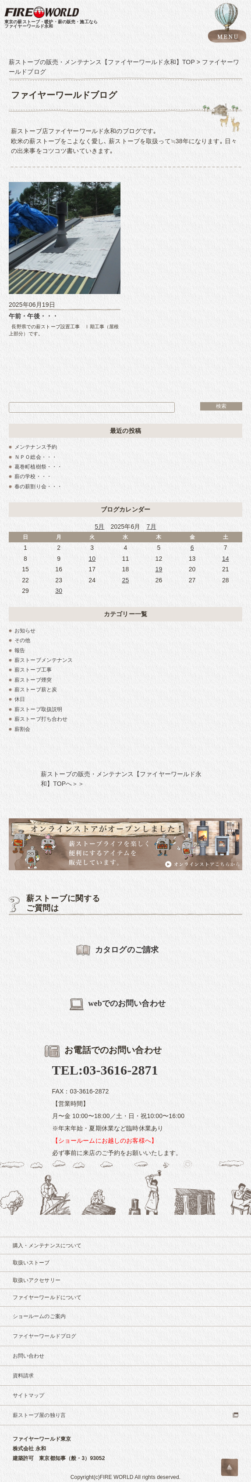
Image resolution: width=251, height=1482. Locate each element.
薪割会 (22, 729)
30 (58, 590)
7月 (151, 526)
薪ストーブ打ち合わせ (40, 719)
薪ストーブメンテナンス (43, 660)
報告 (19, 650)
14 (225, 558)
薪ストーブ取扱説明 (38, 709)
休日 (19, 699)
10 (91, 558)
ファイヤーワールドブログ (45, 1336)
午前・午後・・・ (33, 316)
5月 (99, 526)
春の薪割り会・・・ (38, 486)
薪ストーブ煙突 (33, 680)
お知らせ (25, 631)
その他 (22, 640)
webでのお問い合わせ (117, 1004)
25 (125, 580)
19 (159, 569)
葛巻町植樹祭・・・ (38, 467)
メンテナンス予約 (35, 447)
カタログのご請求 (117, 950)
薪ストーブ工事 (33, 670)
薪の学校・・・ (33, 476)
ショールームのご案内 (39, 1316)
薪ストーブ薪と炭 (35, 690)
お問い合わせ (29, 1356)
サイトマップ (29, 1395)
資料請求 (23, 1376)
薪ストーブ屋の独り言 (39, 1415)
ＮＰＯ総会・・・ (35, 457)
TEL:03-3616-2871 (105, 1070)
